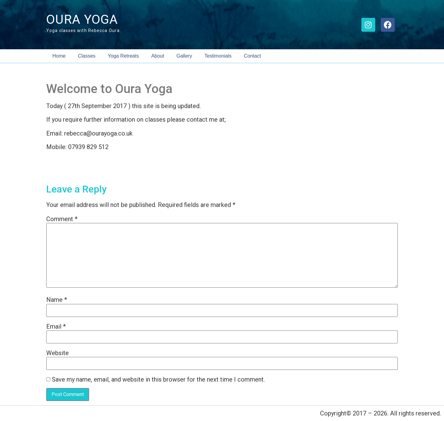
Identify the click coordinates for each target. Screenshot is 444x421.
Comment (61, 219)
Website (57, 353)
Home (59, 56)
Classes (87, 56)
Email (56, 326)
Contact (252, 56)
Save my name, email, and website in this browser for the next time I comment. (158, 379)
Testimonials (218, 56)
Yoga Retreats (123, 56)
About (157, 56)
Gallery (184, 56)
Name (56, 300)
